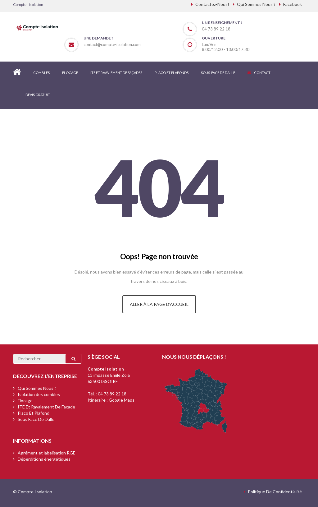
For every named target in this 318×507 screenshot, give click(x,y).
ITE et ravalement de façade (46, 406)
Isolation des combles (39, 394)
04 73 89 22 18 (112, 393)
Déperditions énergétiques (44, 459)
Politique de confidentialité (275, 491)
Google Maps (121, 400)
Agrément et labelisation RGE (46, 452)
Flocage (25, 400)
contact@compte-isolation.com (112, 44)
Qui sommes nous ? (37, 388)
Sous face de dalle (36, 419)
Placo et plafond (33, 413)
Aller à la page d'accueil (159, 304)
